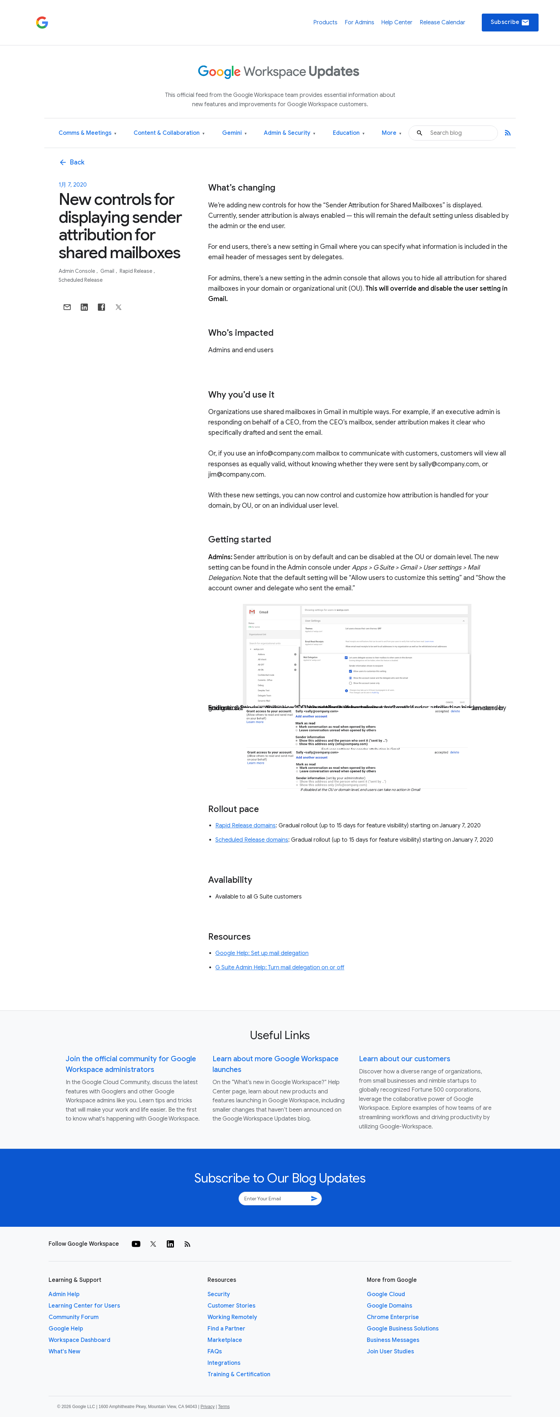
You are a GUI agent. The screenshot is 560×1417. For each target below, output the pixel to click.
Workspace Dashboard (79, 1340)
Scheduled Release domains (251, 839)
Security (219, 1294)
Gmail (107, 271)
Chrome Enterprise (393, 1317)
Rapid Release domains (245, 825)
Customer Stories (231, 1305)
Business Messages (393, 1340)
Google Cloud (386, 1294)
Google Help (66, 1328)
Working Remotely (232, 1317)
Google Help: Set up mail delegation (262, 953)
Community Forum (74, 1317)
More (391, 133)
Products (325, 22)
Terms (224, 1406)
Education (349, 133)
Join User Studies (390, 1351)
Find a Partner (226, 1328)
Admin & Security (289, 133)
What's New (64, 1351)
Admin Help (64, 1294)
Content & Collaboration (169, 133)
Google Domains (389, 1305)
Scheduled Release (80, 280)
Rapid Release (136, 271)
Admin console (77, 271)
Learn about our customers (404, 1058)
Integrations (224, 1363)
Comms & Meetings (87, 133)
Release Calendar (442, 22)
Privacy (208, 1406)
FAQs (215, 1351)
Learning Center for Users (84, 1305)
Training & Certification (239, 1374)
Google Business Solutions (403, 1328)
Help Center (396, 22)
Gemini (234, 133)
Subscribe (510, 22)
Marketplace (225, 1340)
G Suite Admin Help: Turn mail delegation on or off (279, 967)
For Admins (359, 22)
